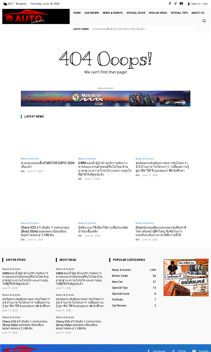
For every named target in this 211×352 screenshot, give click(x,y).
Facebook (159, 345)
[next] (206, 29)
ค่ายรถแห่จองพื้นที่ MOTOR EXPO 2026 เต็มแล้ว (118, 29)
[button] (204, 20)
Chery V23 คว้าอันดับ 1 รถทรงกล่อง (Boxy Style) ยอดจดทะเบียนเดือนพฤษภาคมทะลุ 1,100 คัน (48, 230)
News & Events (30, 158)
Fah (23, 170)
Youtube (203, 345)
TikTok (182, 345)
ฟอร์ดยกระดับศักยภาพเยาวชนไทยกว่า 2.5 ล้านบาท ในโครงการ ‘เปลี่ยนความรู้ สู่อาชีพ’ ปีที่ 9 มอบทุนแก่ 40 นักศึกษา (163, 166)
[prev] (198, 29)
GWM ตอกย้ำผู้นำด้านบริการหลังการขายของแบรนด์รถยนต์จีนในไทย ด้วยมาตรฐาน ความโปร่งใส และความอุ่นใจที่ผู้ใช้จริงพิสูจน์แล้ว (105, 168)
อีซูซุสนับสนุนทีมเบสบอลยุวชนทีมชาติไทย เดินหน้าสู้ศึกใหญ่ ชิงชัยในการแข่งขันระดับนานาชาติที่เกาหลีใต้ (163, 230)
